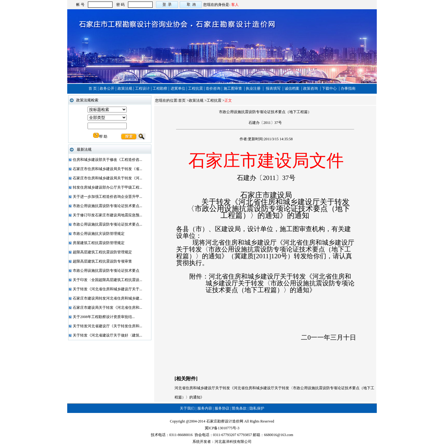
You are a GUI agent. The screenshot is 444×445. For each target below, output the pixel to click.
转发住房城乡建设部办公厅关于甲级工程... (107, 187)
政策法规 (125, 88)
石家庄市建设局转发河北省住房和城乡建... (107, 298)
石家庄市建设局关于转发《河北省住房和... (107, 307)
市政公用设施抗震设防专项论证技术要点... (107, 206)
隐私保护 (256, 408)
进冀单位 (178, 88)
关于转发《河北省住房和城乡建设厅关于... (107, 289)
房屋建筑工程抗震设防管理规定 (99, 243)
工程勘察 (160, 88)
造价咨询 (213, 88)
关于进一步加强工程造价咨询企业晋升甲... (107, 196)
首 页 (93, 88)
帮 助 (100, 136)
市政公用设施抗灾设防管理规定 (99, 233)
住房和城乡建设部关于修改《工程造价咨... (107, 159)
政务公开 (107, 88)
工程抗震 (196, 88)
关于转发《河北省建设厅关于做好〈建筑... (107, 335)
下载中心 (330, 88)
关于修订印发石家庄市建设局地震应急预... (107, 215)
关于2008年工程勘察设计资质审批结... (104, 317)
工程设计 (143, 88)
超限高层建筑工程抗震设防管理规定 (102, 252)
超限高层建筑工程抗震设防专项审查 (102, 261)
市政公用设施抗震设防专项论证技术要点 (106, 270)
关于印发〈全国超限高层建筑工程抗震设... (107, 280)
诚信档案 (292, 88)
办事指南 (348, 88)
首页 (182, 100)
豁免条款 (239, 408)
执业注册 (253, 88)
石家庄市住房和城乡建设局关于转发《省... (107, 169)
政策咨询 (311, 88)
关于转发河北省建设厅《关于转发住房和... (107, 326)
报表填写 (274, 88)
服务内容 (204, 408)
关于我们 (187, 408)
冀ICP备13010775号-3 (222, 428)
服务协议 (222, 408)
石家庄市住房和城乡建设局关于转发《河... (107, 178)
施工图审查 (233, 88)
